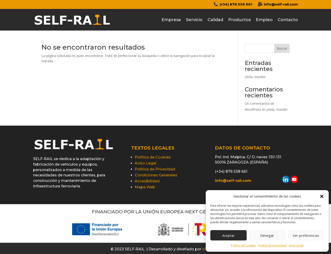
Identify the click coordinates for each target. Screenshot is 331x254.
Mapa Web (145, 187)
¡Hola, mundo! (255, 77)
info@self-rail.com (281, 4)
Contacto (288, 19)
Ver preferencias (306, 235)
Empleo (264, 19)
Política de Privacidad (155, 169)
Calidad (215, 19)
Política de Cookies (243, 245)
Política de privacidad (272, 245)
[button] (322, 196)
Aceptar (228, 235)
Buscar (282, 48)
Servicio (194, 19)
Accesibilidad (147, 181)
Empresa (171, 19)
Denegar (267, 235)
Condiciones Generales (156, 175)
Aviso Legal (296, 245)
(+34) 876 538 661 (236, 4)
